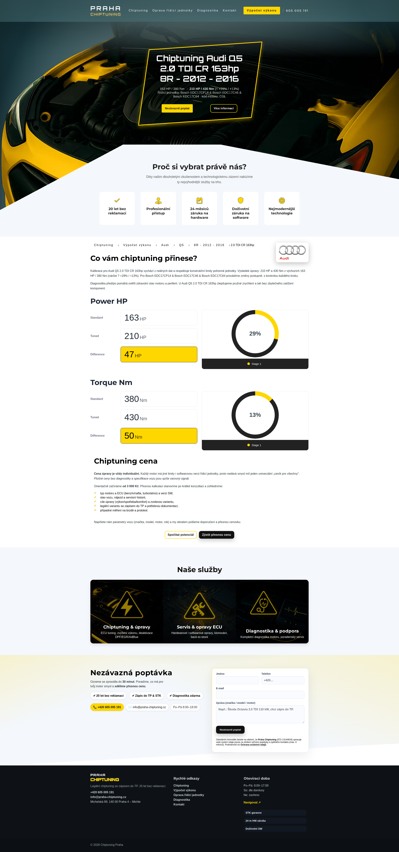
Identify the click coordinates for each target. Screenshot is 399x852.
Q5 (181, 245)
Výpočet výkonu (262, 10)
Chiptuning (138, 10)
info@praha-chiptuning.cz (108, 797)
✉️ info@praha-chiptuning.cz (147, 707)
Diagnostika (208, 10)
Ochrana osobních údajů (253, 744)
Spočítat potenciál (181, 534)
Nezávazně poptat (177, 108)
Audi (165, 245)
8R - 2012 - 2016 (209, 245)
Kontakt (229, 10)
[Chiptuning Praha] (106, 11)
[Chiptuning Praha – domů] (104, 777)
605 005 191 (297, 10)
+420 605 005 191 (102, 792)
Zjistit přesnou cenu (216, 534)
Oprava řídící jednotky (172, 10)
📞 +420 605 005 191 (107, 707)
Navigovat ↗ (252, 802)
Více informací (224, 108)
